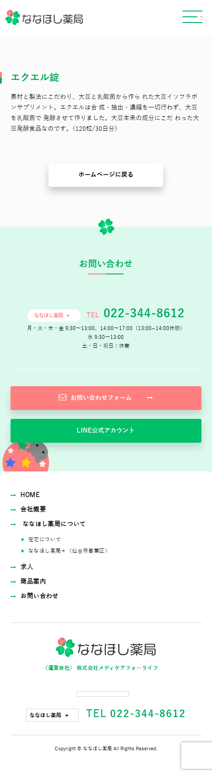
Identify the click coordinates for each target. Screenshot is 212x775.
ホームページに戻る (106, 174)
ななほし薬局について (48, 524)
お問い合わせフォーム (106, 397)
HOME (25, 495)
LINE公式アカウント (106, 430)
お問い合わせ (35, 596)
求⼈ (22, 567)
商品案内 (28, 581)
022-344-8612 (142, 313)
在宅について (44, 539)
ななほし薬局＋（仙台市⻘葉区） (69, 551)
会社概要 (28, 509)
